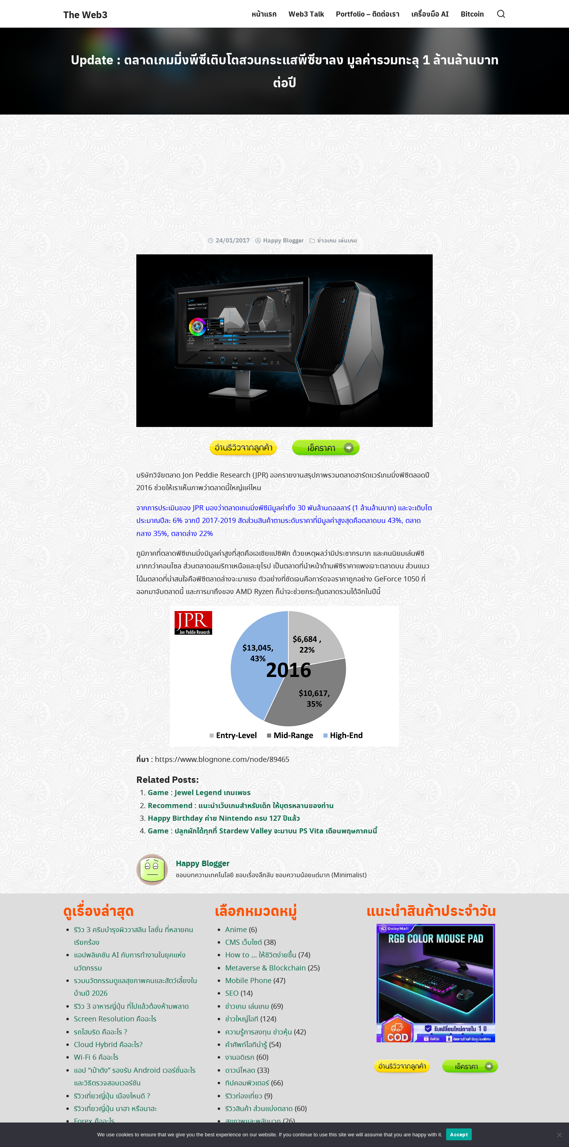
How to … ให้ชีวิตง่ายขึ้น (260, 955)
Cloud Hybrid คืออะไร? (108, 1045)
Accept (459, 1134)
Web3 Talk (306, 13)
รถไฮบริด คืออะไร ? (100, 1032)
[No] (559, 1135)
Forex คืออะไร (94, 1122)
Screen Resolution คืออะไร (115, 1019)
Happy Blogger (283, 240)
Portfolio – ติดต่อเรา (367, 13)
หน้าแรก (264, 13)
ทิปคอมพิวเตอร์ (247, 1083)
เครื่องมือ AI (430, 13)
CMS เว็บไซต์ (243, 943)
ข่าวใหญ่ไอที (241, 1019)
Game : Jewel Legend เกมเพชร (199, 793)
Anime (236, 930)
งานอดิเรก (239, 1058)
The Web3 (85, 14)
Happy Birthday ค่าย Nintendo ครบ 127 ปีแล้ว (224, 818)
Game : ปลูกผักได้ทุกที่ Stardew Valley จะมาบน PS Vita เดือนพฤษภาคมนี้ (262, 831)
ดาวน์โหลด (240, 1071)
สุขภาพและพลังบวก (253, 1122)
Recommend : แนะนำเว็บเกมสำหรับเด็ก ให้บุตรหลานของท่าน (241, 806)
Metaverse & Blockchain (265, 968)
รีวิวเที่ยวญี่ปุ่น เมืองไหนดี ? (112, 1096)
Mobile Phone (248, 981)
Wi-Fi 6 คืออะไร (96, 1058)
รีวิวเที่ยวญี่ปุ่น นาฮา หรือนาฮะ (115, 1109)
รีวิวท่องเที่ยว (243, 1096)
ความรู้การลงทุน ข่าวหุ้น (258, 1032)
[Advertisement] (284, 177)
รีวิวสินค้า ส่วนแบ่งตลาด (259, 1109)
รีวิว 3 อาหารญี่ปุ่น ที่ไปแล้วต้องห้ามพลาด (131, 1007)
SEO (232, 994)
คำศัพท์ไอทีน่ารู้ (246, 1045)
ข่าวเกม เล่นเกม (337, 240)
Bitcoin (472, 13)
